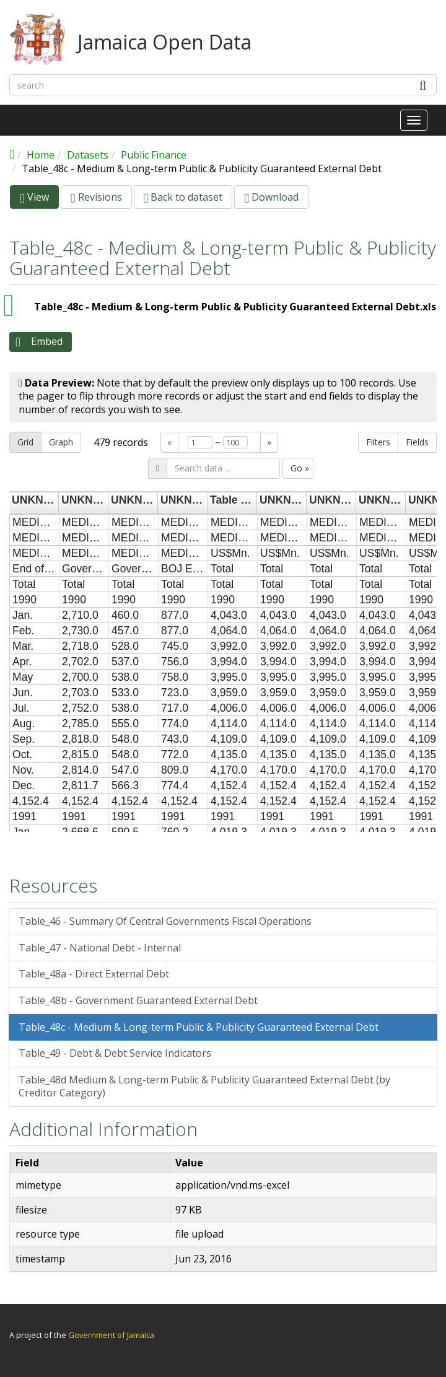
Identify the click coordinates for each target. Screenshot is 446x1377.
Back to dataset (183, 197)
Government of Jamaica (111, 1334)
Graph (61, 442)
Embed (47, 341)
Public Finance (153, 155)
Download (271, 197)
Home (41, 155)
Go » (300, 468)
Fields (417, 442)
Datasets (87, 155)
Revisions (96, 197)
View (39, 199)
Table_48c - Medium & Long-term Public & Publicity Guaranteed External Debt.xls (235, 306)
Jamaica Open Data (164, 42)
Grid (25, 442)
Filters (378, 442)
